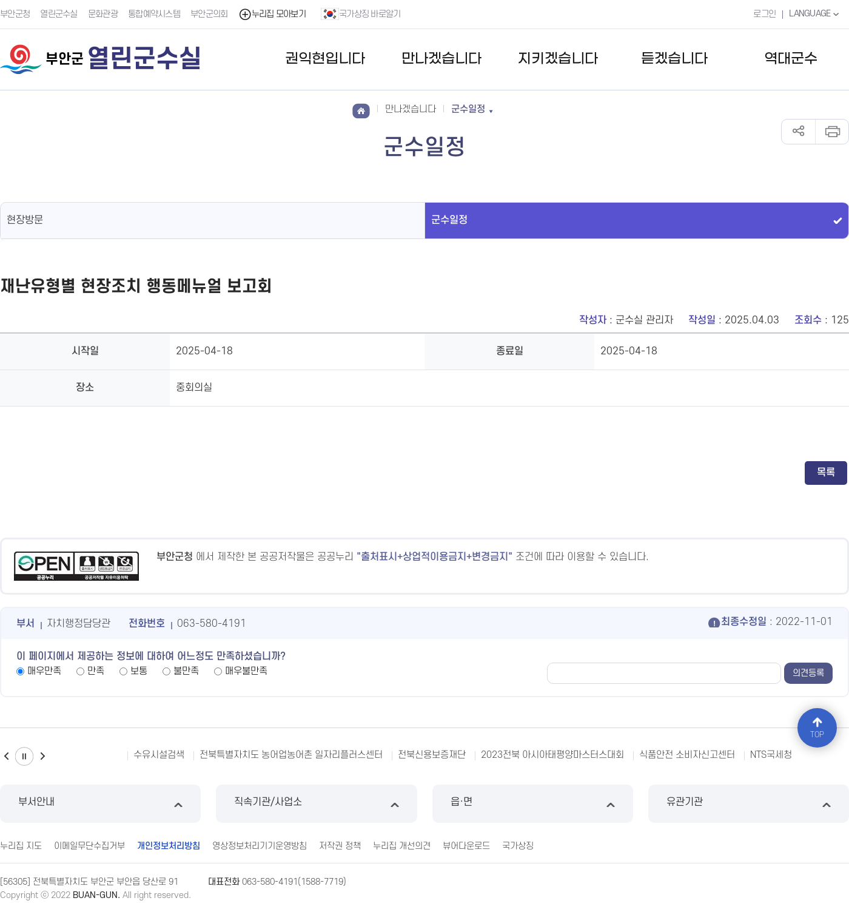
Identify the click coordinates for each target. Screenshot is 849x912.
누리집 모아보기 (272, 14)
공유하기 (798, 132)
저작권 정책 (340, 846)
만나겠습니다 (441, 59)
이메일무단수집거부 (89, 846)
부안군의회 (209, 14)
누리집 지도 (21, 846)
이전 (6, 756)
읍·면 (533, 804)
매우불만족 (246, 671)
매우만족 (44, 671)
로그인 (764, 14)
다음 (42, 756)
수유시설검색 (158, 754)
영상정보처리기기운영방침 (259, 846)
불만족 (186, 671)
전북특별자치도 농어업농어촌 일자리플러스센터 (291, 754)
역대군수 (790, 59)
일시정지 (24, 756)
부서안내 (100, 804)
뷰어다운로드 (466, 846)
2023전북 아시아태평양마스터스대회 (552, 754)
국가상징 (518, 846)
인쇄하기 (831, 132)
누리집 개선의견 (402, 846)
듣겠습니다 (674, 59)
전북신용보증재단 (432, 754)
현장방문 (25, 220)
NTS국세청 (771, 754)
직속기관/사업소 (316, 804)
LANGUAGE (815, 14)
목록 (826, 472)
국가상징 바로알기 (361, 14)
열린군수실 (59, 14)
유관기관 (748, 804)
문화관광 (103, 14)
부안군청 (15, 14)
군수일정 (449, 220)
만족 (95, 671)
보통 (138, 671)
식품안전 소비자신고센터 (687, 754)
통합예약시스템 (154, 14)
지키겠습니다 (558, 59)
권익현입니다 (325, 59)
